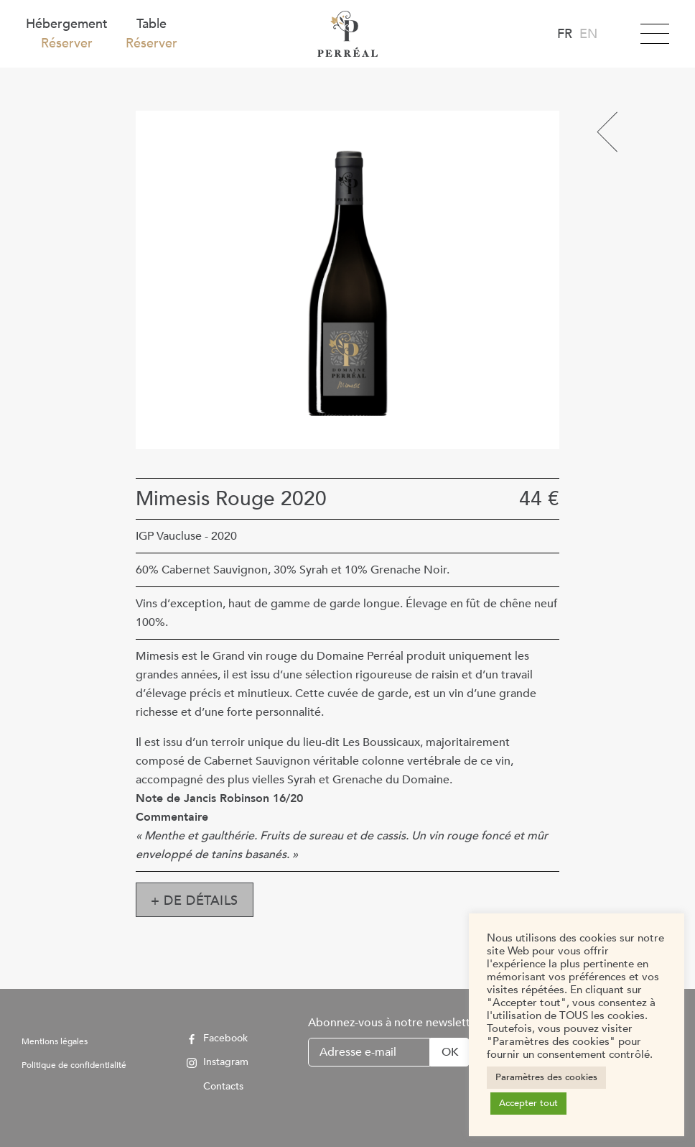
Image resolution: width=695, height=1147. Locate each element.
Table (151, 34)
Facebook (217, 1038)
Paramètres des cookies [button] (546, 1077)
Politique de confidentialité (74, 1065)
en (588, 34)
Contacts (215, 1086)
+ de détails (194, 901)
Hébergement (67, 34)
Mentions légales (55, 1041)
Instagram (217, 1062)
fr (564, 34)
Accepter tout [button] (528, 1103)
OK (450, 1052)
